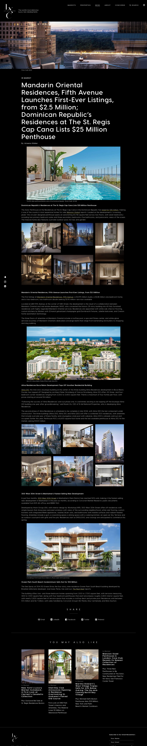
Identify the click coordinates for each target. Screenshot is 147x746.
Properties (85, 5)
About (108, 5)
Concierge (120, 5)
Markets (72, 5)
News (97, 5)
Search (135, 5)
